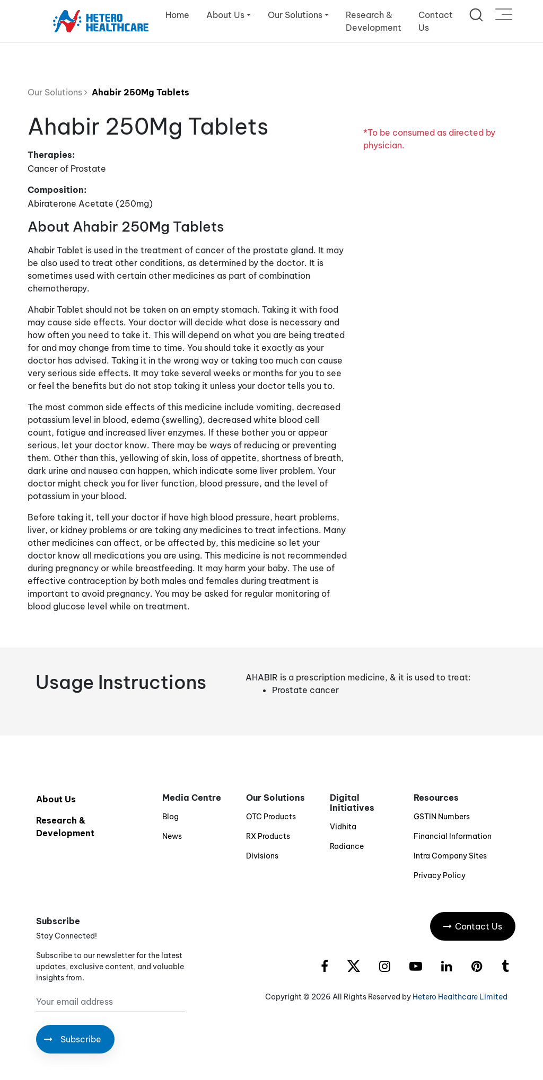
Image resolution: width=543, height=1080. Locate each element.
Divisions (262, 856)
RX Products (268, 836)
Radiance (347, 846)
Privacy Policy (440, 875)
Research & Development (373, 21)
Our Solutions (57, 92)
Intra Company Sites (450, 856)
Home (177, 15)
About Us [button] (225, 15)
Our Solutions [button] (295, 15)
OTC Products (271, 816)
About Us (56, 799)
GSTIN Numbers (442, 816)
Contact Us (435, 21)
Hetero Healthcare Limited (460, 997)
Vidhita (343, 826)
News (172, 836)
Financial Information (453, 836)
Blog (170, 816)
